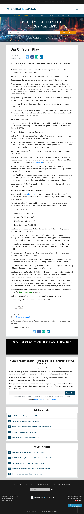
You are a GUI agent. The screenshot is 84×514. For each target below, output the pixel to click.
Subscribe (70, 393)
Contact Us (17, 484)
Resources (52, 15)
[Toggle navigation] (77, 8)
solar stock (30, 194)
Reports (42, 15)
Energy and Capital (39, 399)
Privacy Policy (52, 399)
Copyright (57, 484)
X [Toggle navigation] (81, 19)
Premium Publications (20, 15)
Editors (61, 15)
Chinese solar (38, 162)
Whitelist (33, 484)
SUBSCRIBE (68, 32)
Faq (26, 484)
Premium (67, 484)
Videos (68, 15)
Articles (34, 15)
